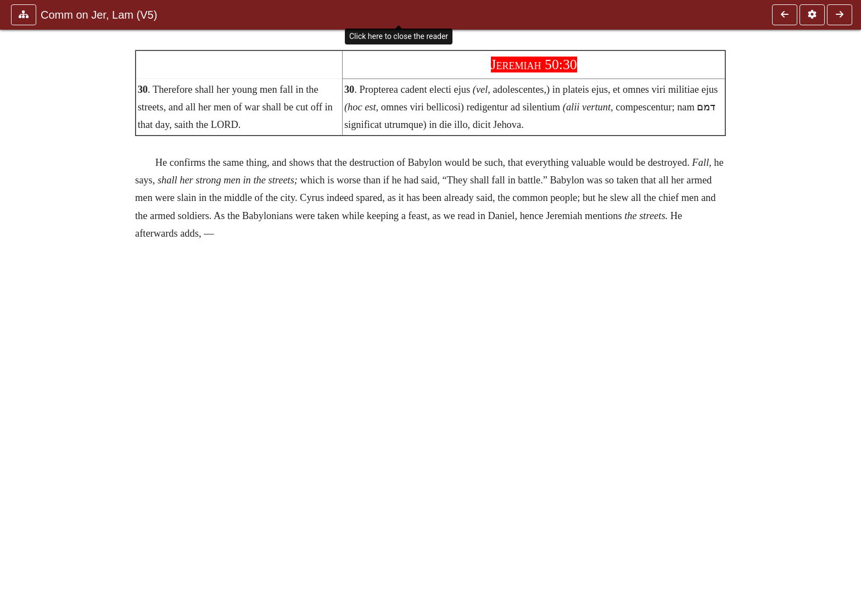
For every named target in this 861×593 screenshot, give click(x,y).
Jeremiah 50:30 (534, 64)
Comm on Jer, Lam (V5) (99, 15)
